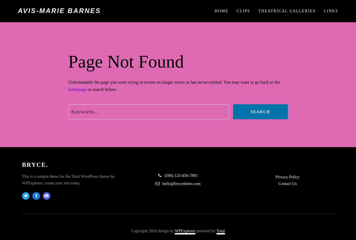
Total (221, 231)
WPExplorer (185, 231)
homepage (77, 89)
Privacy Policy (288, 177)
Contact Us (287, 183)
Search (260, 112)
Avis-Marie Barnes (59, 10)
